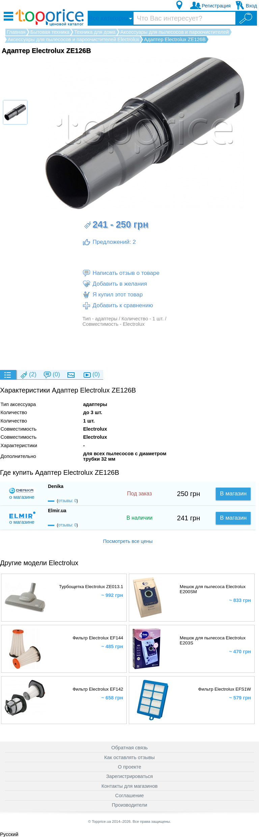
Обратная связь (129, 747)
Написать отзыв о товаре (120, 273)
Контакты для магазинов (130, 786)
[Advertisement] (128, 348)
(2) (28, 375)
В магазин (233, 493)
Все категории (108, 18)
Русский (9, 834)
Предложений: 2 (109, 242)
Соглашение (129, 795)
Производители (129, 805)
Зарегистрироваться (129, 776)
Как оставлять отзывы (129, 757)
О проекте (129, 767)
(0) (51, 375)
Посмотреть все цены (127, 541)
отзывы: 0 (67, 500)
